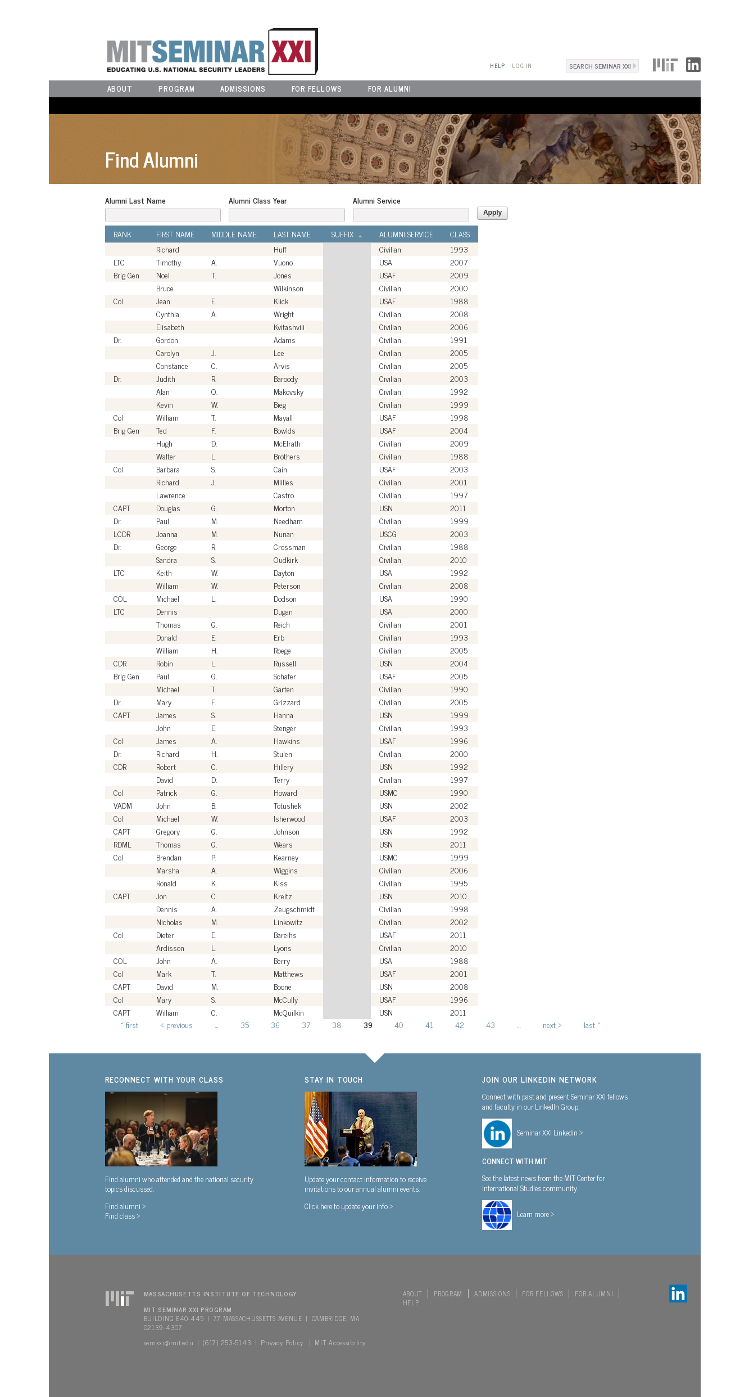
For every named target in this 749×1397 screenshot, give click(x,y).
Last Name (292, 234)
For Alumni (389, 88)
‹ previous (176, 1024)
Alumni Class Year (258, 200)
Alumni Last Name (135, 200)
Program (176, 88)
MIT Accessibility (340, 1342)
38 (337, 1024)
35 (244, 1024)
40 (398, 1024)
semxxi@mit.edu (169, 1342)
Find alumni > (125, 1206)
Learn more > (536, 1213)
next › (552, 1024)
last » (592, 1024)
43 (490, 1024)
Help (497, 65)
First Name (175, 234)
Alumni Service (377, 200)
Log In (522, 65)
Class (460, 234)
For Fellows (317, 88)
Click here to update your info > (349, 1206)
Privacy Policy (282, 1342)
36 (275, 1024)
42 (459, 1024)
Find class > (122, 1215)
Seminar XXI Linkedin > (550, 1132)
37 (306, 1024)
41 (429, 1024)
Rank (122, 234)
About (120, 88)
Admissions (242, 88)
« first (129, 1024)
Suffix (347, 234)
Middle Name (234, 234)
